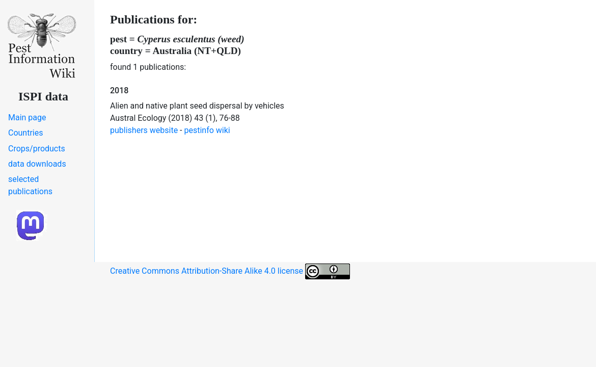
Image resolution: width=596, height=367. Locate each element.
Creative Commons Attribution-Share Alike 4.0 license (230, 271)
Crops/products (36, 148)
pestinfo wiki (207, 130)
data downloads (37, 164)
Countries (25, 133)
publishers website (144, 130)
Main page (27, 117)
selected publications (30, 185)
